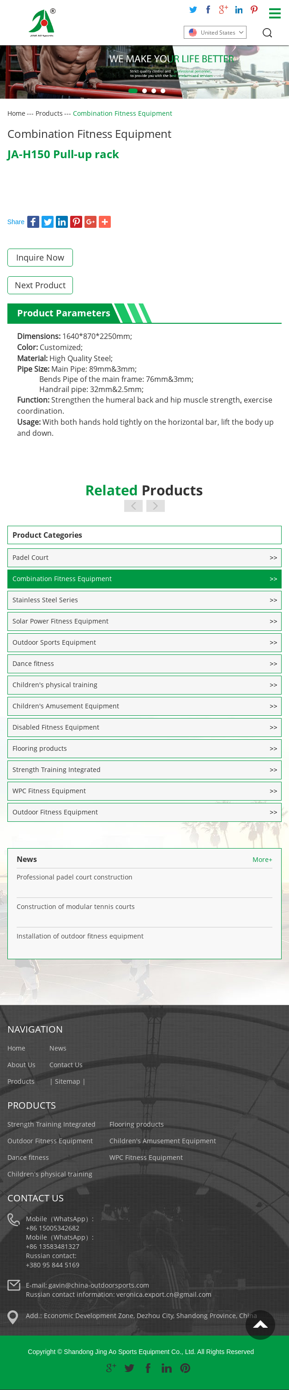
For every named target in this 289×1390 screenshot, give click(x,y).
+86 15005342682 (52, 1228)
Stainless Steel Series (45, 599)
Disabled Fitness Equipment (55, 727)
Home (16, 113)
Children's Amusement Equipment (65, 705)
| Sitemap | (67, 1081)
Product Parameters (63, 313)
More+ (262, 859)
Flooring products (39, 748)
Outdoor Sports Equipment (54, 642)
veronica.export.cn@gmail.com (163, 1294)
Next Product (40, 285)
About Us (21, 1064)
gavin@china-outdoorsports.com (98, 1285)
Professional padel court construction (74, 877)
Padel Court (30, 557)
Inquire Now (40, 257)
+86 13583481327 (52, 1246)
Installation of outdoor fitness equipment (80, 936)
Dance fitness (33, 663)
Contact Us (66, 1064)
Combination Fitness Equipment (122, 113)
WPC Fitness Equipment (49, 790)
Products (49, 113)
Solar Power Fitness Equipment (60, 621)
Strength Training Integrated (56, 769)
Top (260, 1325)
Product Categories (47, 535)
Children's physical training (54, 684)
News (27, 859)
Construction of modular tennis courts (76, 906)
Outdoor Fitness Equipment (55, 812)
